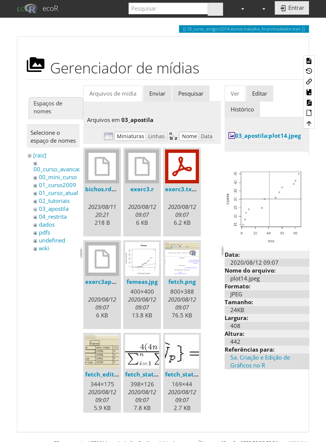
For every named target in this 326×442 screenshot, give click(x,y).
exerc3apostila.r (108, 281)
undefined (52, 240)
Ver (235, 93)
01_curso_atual (58, 193)
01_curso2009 (57, 185)
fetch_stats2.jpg (187, 374)
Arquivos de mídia (112, 93)
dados (47, 224)
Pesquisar (191, 93)
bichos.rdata (103, 189)
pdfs (44, 232)
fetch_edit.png (105, 374)
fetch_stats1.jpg (147, 374)
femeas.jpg (142, 281)
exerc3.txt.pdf (185, 189)
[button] (239, 8)
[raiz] (39, 155)
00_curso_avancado (59, 169)
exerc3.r (142, 189)
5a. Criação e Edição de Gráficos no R (260, 361)
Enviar (157, 93)
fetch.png (182, 281)
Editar (259, 93)
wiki (44, 248)
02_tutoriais (54, 200)
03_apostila (54, 208)
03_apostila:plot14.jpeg (268, 135)
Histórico (242, 109)
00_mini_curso (58, 177)
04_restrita (53, 216)
